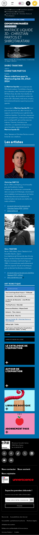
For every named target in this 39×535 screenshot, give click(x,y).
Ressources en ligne (15, 20)
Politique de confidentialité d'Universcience (15, 528)
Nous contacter (9, 469)
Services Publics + (7, 532)
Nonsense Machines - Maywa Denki (17, 308)
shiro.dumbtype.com (14, 278)
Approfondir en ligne (15, 340)
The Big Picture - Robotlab (14, 305)
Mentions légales (32, 521)
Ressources (15, 10)
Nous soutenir (23, 469)
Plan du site (5, 517)
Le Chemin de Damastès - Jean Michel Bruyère (18, 300)
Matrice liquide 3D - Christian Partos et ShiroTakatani (18, 35)
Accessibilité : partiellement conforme (13, 521)
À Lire (8, 334)
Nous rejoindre (8, 473)
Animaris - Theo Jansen (13, 312)
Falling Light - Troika (12, 324)
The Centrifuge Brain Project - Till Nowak (19, 293)
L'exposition (21, 12)
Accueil (6, 10)
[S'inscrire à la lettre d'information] (19, 506)
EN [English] (23, 3)
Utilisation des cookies (8, 525)
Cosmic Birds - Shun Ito (13, 316)
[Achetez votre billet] (34, 3)
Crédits (16, 532)
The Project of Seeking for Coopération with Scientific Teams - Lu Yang (19, 328)
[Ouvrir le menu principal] (4, 3)
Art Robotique (10, 12)
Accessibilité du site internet (18, 517)
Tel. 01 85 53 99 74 (17, 447)
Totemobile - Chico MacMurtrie (16, 296)
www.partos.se (12, 211)
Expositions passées (26, 10)
